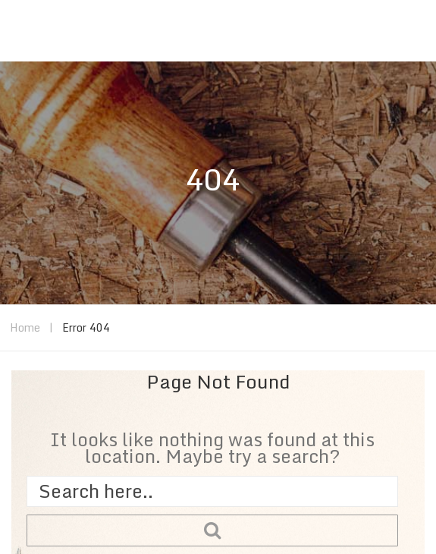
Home (25, 327)
